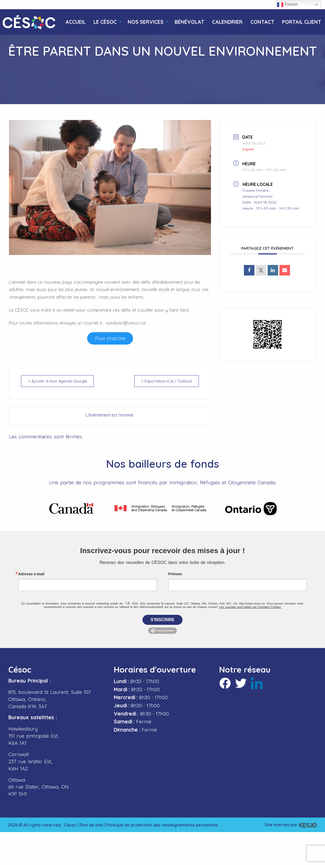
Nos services (146, 22)
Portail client (301, 22)
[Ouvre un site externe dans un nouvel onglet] (110, 338)
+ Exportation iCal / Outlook (165, 381)
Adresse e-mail (31, 574)
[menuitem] (75, 22)
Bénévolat (189, 22)
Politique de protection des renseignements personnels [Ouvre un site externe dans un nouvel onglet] (162, 825)
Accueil (75, 22)
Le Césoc (105, 22)
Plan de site (91, 825)
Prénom (175, 574)
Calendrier (227, 22)
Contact (262, 22)
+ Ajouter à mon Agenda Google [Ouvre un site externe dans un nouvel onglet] (59, 381)
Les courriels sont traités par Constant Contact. (250, 606)
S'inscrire (163, 619)
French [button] (287, 5)
